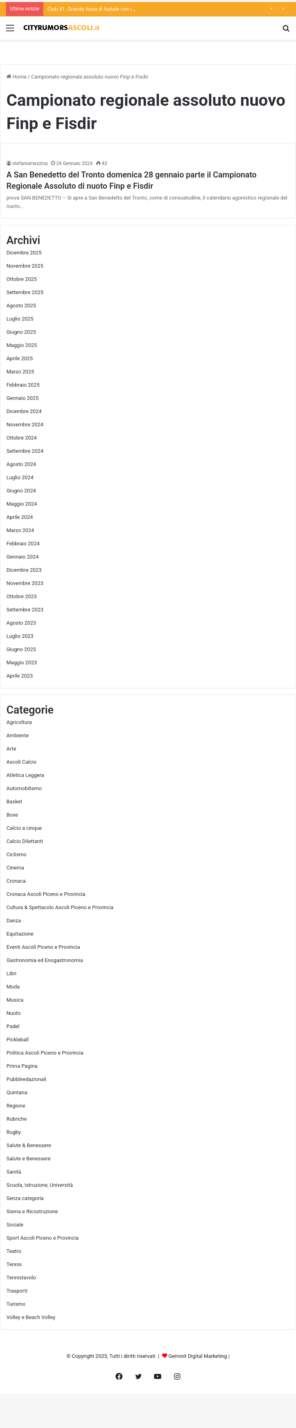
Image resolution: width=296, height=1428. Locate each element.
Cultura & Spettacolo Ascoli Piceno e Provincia (60, 907)
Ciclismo (16, 854)
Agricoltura (19, 722)
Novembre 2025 (24, 266)
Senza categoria (25, 1198)
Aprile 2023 (19, 676)
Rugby (13, 1132)
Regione (15, 1106)
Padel (13, 1026)
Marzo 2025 (20, 372)
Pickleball (17, 1040)
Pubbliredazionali (26, 1079)
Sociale (14, 1225)
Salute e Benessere (28, 1159)
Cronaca (16, 881)
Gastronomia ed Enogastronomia (44, 960)
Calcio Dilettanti (24, 841)
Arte (11, 749)
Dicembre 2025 (24, 253)
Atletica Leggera (25, 775)
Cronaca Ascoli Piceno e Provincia (45, 894)
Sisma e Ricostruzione (32, 1211)
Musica (14, 1000)
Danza (13, 921)
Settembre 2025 (24, 292)
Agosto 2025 (21, 306)
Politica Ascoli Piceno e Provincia (44, 1053)
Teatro (13, 1251)
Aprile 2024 (19, 517)
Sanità (13, 1172)
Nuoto (13, 1013)
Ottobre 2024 (21, 438)
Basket (14, 802)
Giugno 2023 (21, 649)
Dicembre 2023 (24, 570)
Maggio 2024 (21, 504)
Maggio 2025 (21, 345)
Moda (13, 987)
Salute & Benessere (28, 1145)
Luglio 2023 (19, 636)
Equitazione (19, 934)
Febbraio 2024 (23, 544)
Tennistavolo (21, 1278)
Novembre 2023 (24, 583)
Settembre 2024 (24, 451)
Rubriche (16, 1119)
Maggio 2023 (21, 663)
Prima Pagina (21, 1066)
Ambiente (17, 735)
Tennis (14, 1264)
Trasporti (16, 1291)
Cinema (15, 868)
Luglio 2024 (19, 477)
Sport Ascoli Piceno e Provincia (42, 1238)
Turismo (15, 1304)
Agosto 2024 (21, 464)
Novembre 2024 (24, 425)
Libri (11, 973)
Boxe (12, 815)
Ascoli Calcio (21, 762)
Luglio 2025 (19, 319)
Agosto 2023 (21, 623)
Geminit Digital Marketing (197, 1356)
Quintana (16, 1092)
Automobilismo (24, 788)
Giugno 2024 (21, 491)
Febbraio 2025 (23, 385)
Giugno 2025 (21, 332)
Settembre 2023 (24, 610)
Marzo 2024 (20, 530)
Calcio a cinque (24, 828)
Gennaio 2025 (22, 398)
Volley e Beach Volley (30, 1317)
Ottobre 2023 (21, 596)
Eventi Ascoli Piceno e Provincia (43, 947)
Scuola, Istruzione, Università (39, 1185)
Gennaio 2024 (22, 557)
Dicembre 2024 (24, 411)
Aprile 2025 (19, 358)
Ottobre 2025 (21, 279)
